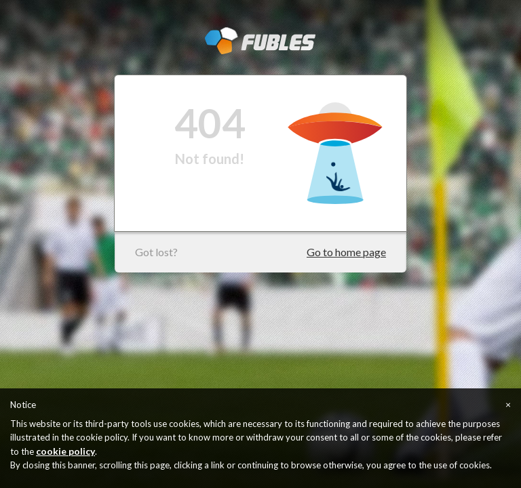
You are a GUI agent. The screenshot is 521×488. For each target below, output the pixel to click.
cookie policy (65, 451)
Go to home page (346, 251)
